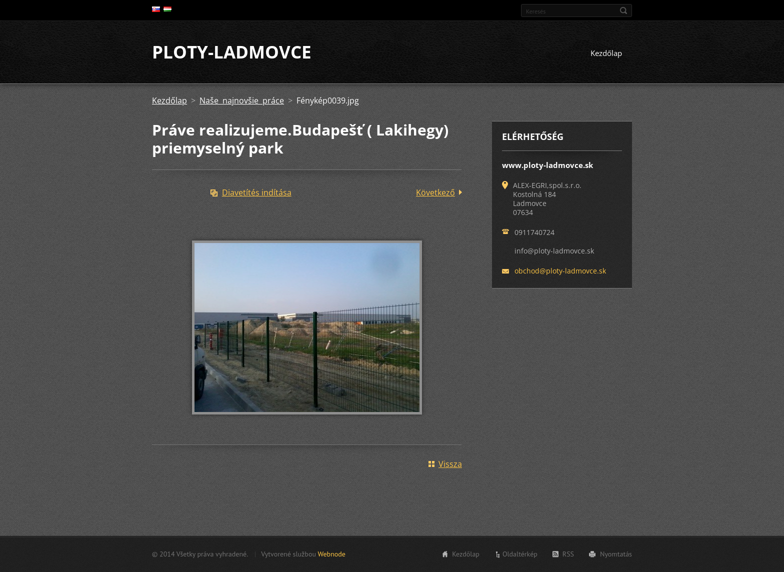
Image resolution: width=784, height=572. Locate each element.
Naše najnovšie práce (242, 101)
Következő (435, 193)
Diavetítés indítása (257, 193)
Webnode (331, 554)
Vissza (450, 464)
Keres (623, 10)
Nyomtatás (616, 554)
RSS (568, 554)
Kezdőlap (606, 53)
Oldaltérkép (520, 554)
